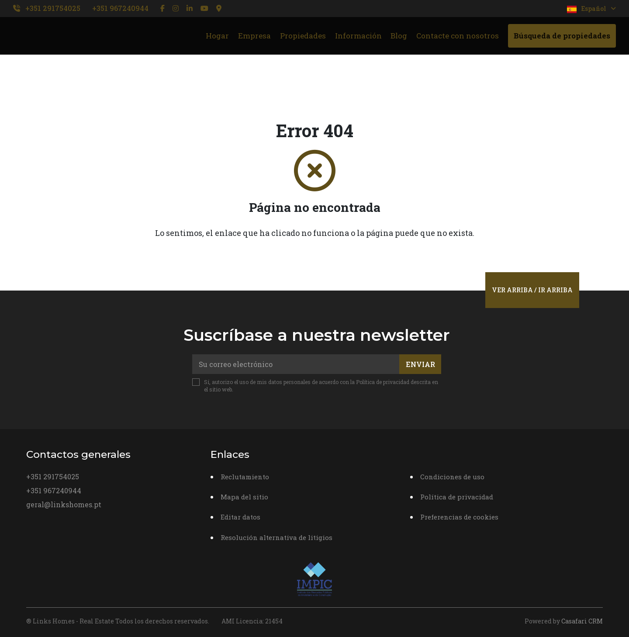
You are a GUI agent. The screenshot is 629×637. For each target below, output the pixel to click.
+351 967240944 (120, 8)
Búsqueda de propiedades (562, 36)
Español (591, 8)
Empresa (254, 36)
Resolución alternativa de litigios (276, 537)
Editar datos (240, 516)
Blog (399, 36)
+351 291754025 (52, 8)
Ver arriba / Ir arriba (532, 290)
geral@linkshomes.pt (63, 504)
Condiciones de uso (452, 476)
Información (358, 36)
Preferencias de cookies (459, 516)
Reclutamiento (245, 476)
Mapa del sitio (244, 496)
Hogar (217, 36)
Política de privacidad (382, 381)
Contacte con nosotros (457, 36)
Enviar (420, 364)
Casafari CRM (582, 621)
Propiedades (303, 36)
